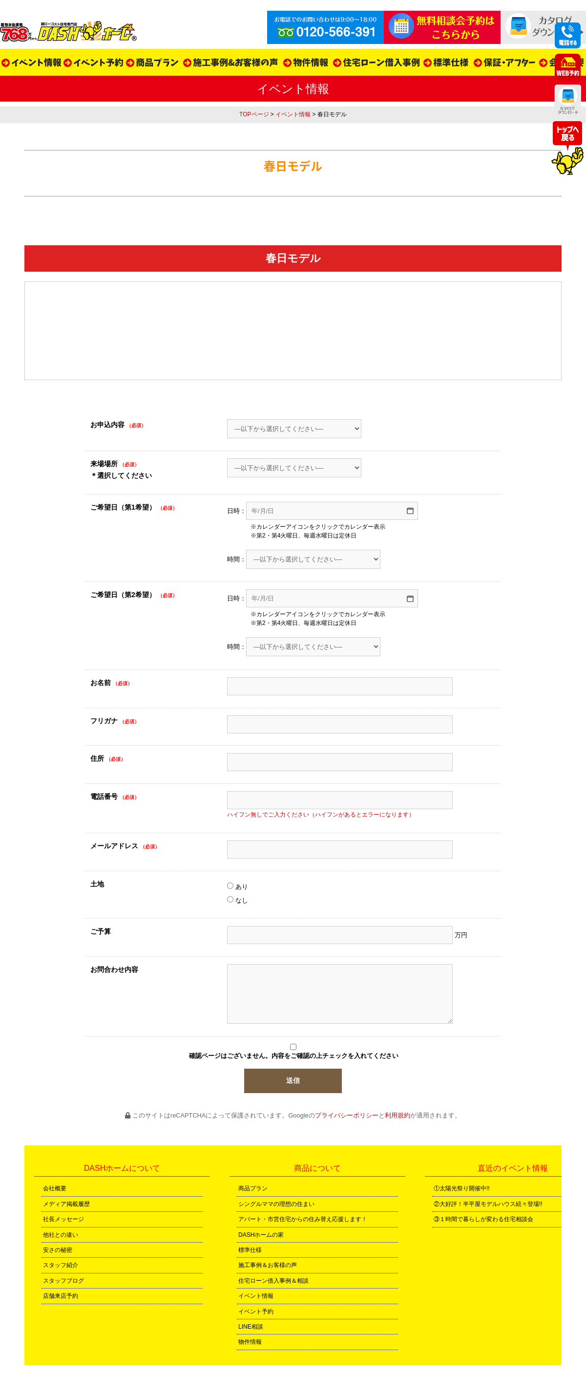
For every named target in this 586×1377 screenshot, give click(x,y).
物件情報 (250, 1341)
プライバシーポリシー (346, 1115)
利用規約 (397, 1115)
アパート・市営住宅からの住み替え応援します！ (302, 1219)
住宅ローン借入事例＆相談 (273, 1280)
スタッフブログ (63, 1280)
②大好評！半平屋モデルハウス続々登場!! (488, 1204)
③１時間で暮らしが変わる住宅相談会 (483, 1219)
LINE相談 (250, 1326)
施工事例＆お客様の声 (267, 1265)
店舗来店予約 (60, 1295)
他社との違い (60, 1234)
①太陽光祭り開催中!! (462, 1188)
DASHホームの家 (261, 1234)
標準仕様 (250, 1250)
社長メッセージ (63, 1219)
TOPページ (254, 114)
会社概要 (54, 1188)
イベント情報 (293, 114)
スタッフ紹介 (60, 1265)
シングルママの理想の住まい (276, 1204)
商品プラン (253, 1188)
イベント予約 (255, 1311)
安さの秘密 (57, 1250)
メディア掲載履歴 (66, 1204)
